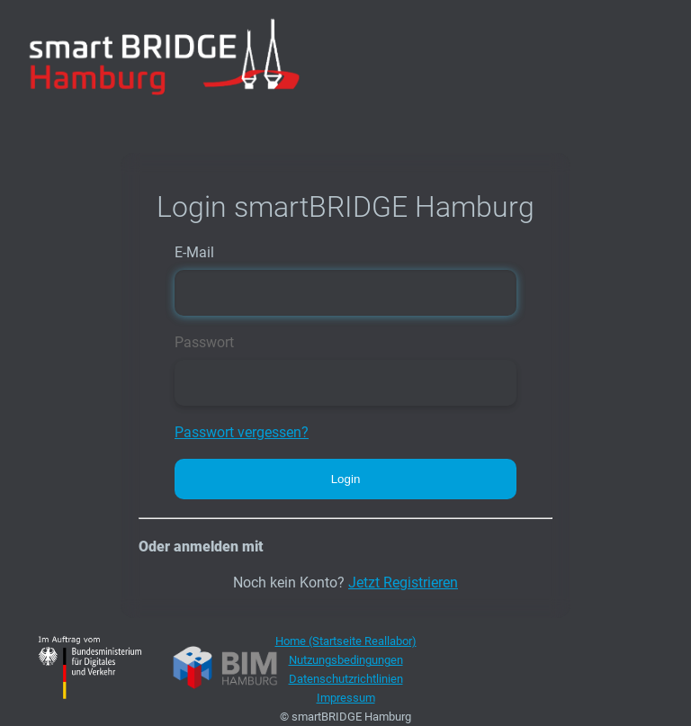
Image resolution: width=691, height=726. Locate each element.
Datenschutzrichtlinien (346, 679)
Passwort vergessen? (242, 432)
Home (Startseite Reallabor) (346, 641)
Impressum (346, 697)
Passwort (204, 342)
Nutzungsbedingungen (346, 660)
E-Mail (194, 252)
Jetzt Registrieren (403, 582)
